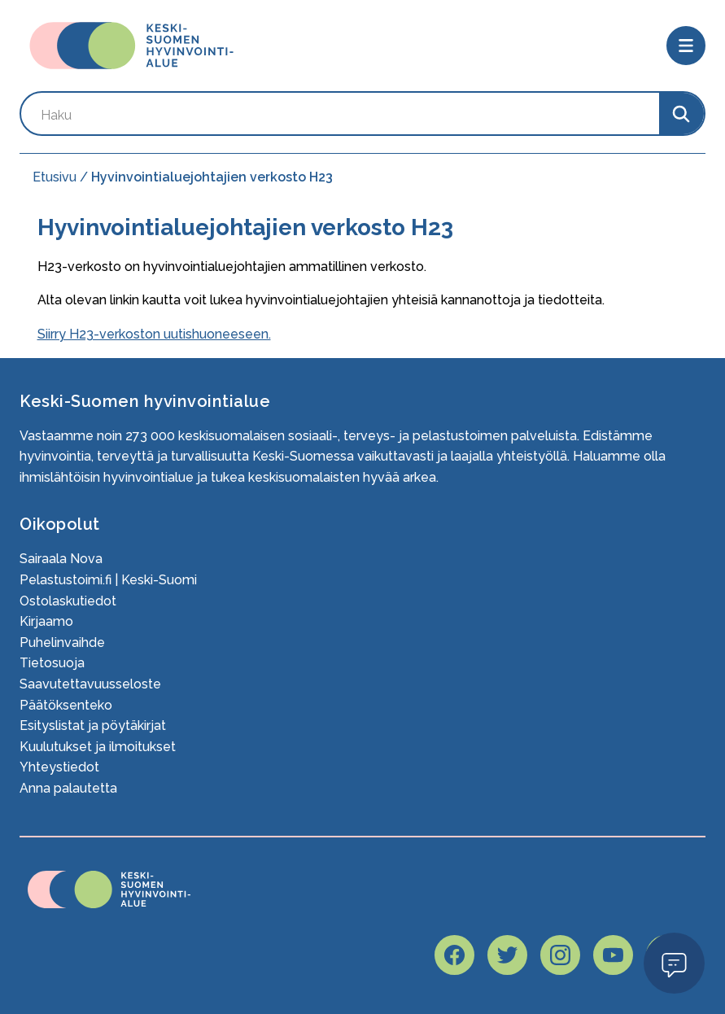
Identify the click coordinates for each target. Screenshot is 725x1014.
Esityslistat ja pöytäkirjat (93, 725)
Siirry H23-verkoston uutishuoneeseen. (154, 334)
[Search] (681, 113)
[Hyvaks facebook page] (454, 955)
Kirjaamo (46, 621)
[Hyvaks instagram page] (560, 955)
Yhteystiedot (59, 767)
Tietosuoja (52, 663)
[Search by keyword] (340, 113)
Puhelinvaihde (62, 642)
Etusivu (54, 177)
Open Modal (674, 962)
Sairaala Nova (61, 558)
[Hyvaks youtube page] (613, 955)
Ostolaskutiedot (68, 601)
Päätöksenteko (66, 705)
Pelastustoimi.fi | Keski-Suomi (108, 580)
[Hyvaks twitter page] (507, 955)
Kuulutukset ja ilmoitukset (98, 746)
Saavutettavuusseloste (90, 684)
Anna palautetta (68, 788)
